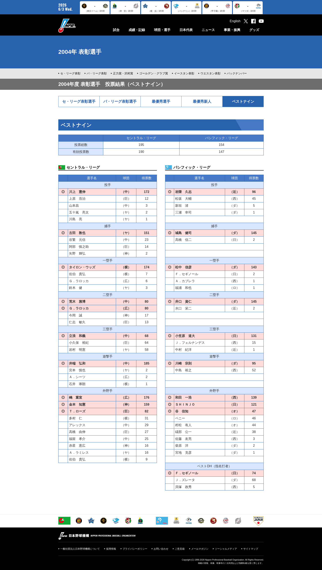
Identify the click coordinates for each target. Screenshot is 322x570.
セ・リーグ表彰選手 (78, 101)
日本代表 (186, 30)
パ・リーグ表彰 (97, 73)
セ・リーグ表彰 (70, 73)
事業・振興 (232, 30)
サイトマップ (250, 548)
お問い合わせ (161, 548)
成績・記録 (137, 30)
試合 (116, 30)
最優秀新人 (202, 101)
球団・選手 (162, 30)
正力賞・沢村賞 (123, 73)
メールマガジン (199, 548)
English (235, 21)
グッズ (254, 30)
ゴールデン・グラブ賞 (153, 73)
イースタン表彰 (184, 73)
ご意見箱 (180, 548)
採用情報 (111, 548)
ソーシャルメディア (226, 548)
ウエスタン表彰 (210, 73)
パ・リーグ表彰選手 (120, 101)
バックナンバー (237, 73)
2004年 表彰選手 (79, 52)
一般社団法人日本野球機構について (80, 548)
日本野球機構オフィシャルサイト (77, 25)
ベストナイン (243, 101)
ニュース (208, 30)
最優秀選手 (161, 101)
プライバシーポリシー (135, 548)
